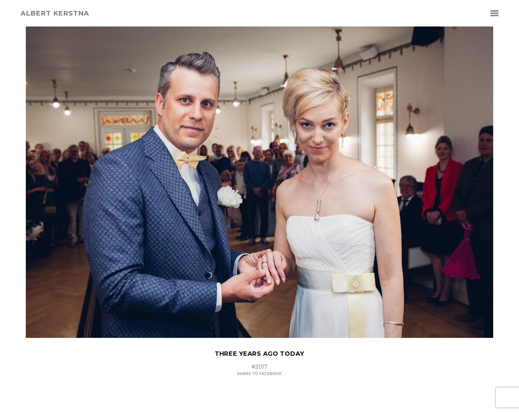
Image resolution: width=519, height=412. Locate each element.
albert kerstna (55, 13)
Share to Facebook (259, 374)
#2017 (259, 367)
